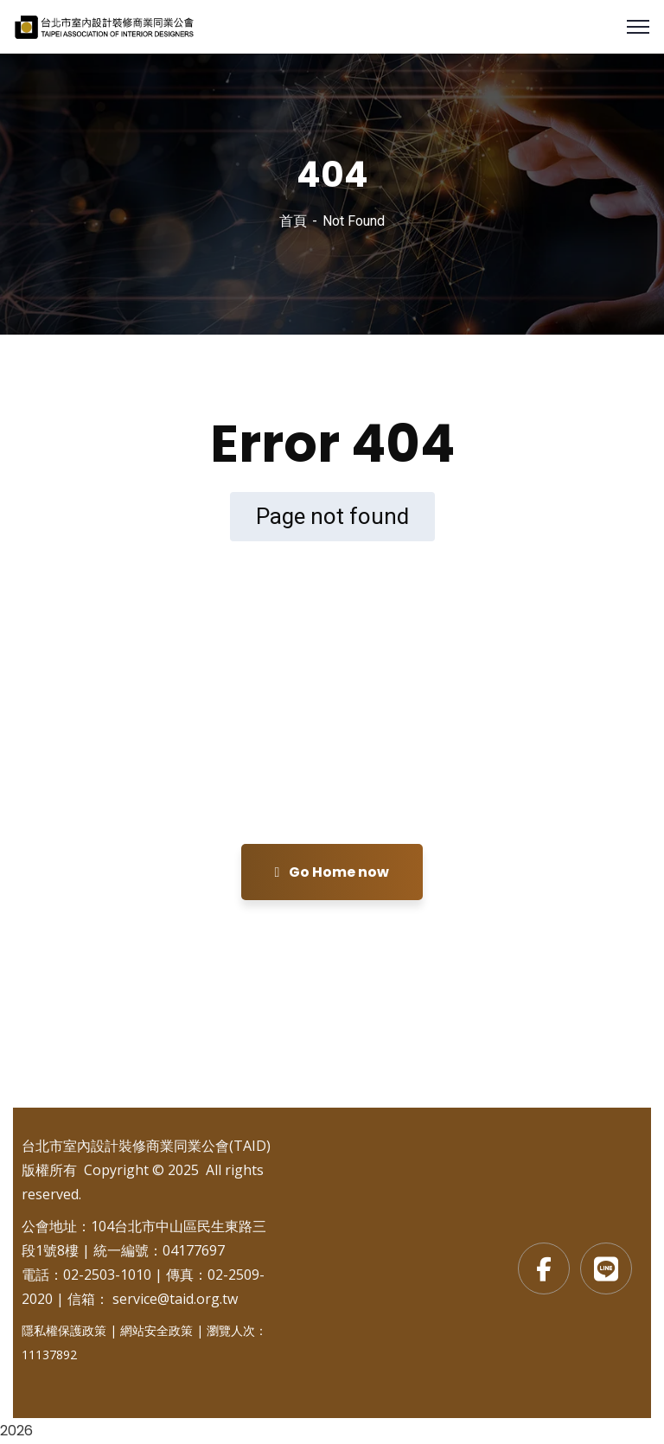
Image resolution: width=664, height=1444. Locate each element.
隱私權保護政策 (64, 1330)
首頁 (293, 221)
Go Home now (332, 872)
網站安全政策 (156, 1330)
